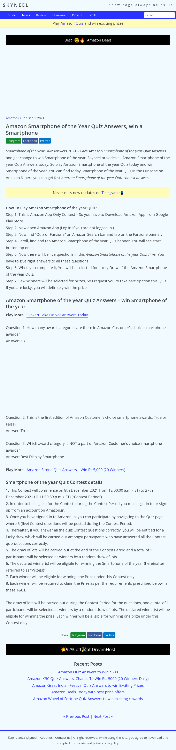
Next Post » (103, 716)
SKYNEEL (16, 5)
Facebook (30, 141)
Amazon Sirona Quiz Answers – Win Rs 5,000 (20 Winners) (75, 469)
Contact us (62, 737)
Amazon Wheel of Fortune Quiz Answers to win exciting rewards (88, 698)
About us (46, 737)
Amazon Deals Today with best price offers (87, 691)
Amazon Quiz (72, 23)
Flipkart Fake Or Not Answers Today (57, 314)
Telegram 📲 (112, 192)
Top (116, 743)
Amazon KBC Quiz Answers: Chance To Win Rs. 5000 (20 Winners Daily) (88, 678)
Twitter (45, 141)
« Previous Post (76, 716)
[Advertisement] (88, 80)
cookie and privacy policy (94, 743)
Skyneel (31, 737)
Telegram (13, 141)
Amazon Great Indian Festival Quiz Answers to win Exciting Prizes (88, 685)
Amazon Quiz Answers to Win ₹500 (88, 671)
